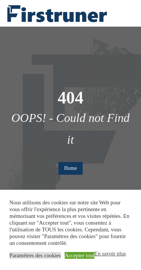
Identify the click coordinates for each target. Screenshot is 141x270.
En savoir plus (110, 253)
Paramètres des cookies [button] (35, 255)
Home (70, 168)
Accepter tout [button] (79, 255)
